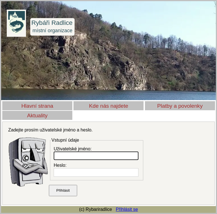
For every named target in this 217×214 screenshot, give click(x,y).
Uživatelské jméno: (73, 148)
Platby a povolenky (180, 106)
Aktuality (37, 115)
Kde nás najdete (108, 106)
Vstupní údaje (65, 140)
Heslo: (60, 165)
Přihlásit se (127, 209)
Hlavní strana (37, 106)
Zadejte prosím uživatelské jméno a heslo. (50, 129)
